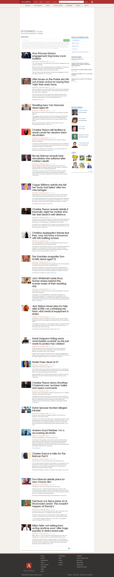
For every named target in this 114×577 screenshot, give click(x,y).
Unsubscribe (89, 574)
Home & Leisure (58, 5)
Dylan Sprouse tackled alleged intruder (49, 409)
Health (48, 5)
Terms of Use (83, 574)
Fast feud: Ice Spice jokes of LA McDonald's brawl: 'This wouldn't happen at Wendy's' (50, 503)
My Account (79, 560)
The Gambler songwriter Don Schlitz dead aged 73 (48, 257)
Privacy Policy (76, 574)
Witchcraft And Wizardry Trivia (80, 52)
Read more (49, 73)
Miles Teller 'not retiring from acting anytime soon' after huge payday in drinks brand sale (50, 527)
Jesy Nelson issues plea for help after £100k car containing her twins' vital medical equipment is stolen (50, 310)
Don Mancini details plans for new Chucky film (48, 480)
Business (27, 5)
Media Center (80, 564)
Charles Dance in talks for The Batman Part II (49, 454)
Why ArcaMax (80, 562)
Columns (61, 562)
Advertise (70, 574)
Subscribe (66, 40)
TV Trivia (74, 49)
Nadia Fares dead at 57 (45, 362)
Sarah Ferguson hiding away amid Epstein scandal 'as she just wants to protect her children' (50, 340)
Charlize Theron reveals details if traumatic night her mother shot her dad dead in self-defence (50, 211)
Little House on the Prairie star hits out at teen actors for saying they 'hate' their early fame (50, 81)
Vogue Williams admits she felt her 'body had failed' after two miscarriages (49, 187)
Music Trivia (75, 46)
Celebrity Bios (75, 40)
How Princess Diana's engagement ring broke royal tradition (49, 55)
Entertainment (38, 5)
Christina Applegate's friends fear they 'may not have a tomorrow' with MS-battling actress (50, 235)
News (60, 558)
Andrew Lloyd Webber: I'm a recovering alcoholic (48, 431)
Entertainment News (43, 61)
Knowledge (69, 5)
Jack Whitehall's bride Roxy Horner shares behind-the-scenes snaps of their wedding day (49, 282)
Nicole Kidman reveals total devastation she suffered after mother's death (48, 158)
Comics (60, 560)
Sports (86, 5)
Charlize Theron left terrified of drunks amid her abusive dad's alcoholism (49, 132)
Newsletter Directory (82, 567)
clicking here (56, 48)
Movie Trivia (75, 43)
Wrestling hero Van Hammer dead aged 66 (48, 106)
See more (90, 171)
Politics (78, 5)
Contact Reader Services (82, 558)
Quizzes (60, 564)
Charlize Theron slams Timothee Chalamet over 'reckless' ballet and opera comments (50, 385)
